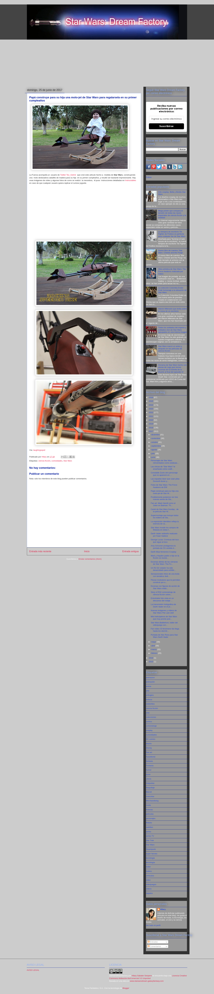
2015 (151, 661)
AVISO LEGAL (33, 970)
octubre (154, 442)
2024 (151, 405)
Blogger (126, 988)
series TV (150, 836)
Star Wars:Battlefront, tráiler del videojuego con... (164, 624)
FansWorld (150, 757)
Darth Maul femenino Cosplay (163, 552)
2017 (151, 431)
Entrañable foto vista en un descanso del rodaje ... (162, 599)
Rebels (149, 823)
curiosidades (57, 461)
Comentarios (154, 946)
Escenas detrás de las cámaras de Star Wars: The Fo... (164, 563)
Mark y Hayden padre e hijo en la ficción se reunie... (165, 557)
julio (153, 453)
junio (153, 457)
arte (147, 691)
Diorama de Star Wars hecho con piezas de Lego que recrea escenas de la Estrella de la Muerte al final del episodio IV (172, 368)
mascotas (150, 796)
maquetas (150, 783)
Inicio (86, 551)
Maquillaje (150, 787)
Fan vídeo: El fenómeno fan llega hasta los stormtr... (165, 630)
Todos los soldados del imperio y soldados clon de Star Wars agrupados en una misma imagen (172, 329)
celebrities (150, 704)
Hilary (163, 909)
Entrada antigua (130, 551)
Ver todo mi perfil (153, 925)
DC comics (150, 739)
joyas (148, 774)
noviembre (156, 438)
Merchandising (152, 801)
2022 (151, 412)
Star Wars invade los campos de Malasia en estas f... (164, 528)
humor (148, 770)
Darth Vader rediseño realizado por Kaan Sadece (164, 534)
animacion (150, 677)
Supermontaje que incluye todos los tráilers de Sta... (164, 516)
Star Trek (150, 840)
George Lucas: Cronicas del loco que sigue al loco (165, 541)
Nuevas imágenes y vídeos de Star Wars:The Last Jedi (164, 611)
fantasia (149, 761)
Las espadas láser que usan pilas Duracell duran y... (165, 480)
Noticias (149, 809)
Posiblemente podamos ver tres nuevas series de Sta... (164, 498)
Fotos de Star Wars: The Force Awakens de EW (164, 486)
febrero (154, 653)
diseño (149, 743)
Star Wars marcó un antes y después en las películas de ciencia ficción (170, 348)
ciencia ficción (44, 461)
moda (148, 805)
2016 (151, 658)
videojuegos (151, 884)
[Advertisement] (107, 62)
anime (148, 686)
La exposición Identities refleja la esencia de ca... (165, 522)
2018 (151, 427)
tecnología (150, 862)
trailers (149, 871)
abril (153, 646)
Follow (149, 177)
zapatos (149, 893)
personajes (150, 818)
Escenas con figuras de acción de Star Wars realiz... (165, 587)
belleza (149, 699)
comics (149, 721)
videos (149, 889)
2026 (151, 397)
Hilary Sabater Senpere (142, 976)
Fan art (149, 752)
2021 (151, 416)
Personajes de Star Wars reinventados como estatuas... (165, 461)
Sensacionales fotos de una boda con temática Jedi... (165, 575)
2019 (151, 424)
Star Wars (67, 461)
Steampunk (151, 849)
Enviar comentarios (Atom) (90, 559)
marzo (154, 649)
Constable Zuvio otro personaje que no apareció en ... (164, 474)
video (148, 880)
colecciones (151, 717)
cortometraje (151, 726)
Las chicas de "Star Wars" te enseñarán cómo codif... (163, 467)
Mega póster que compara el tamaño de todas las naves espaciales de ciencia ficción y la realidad (172, 214)
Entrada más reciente (40, 551)
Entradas (153, 942)
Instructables (130, 180)
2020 (151, 420)
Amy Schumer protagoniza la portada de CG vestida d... (163, 547)
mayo (153, 642)
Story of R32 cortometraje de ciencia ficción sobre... (163, 593)
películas (150, 814)
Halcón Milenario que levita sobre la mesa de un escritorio (172, 310)
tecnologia (150, 858)
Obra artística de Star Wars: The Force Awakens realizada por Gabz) (172, 271)
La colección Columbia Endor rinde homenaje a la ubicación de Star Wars (172, 290)
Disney (149, 748)
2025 (151, 401)
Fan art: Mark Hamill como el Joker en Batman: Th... (163, 504)
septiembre (156, 446)
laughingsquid (39, 450)
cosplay (149, 730)
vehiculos (150, 876)
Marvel (149, 792)
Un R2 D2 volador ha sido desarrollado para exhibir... (163, 569)
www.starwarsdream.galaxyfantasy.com (147, 981)
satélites (149, 827)
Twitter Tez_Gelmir (68, 175)
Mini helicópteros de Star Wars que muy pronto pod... (164, 617)
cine (148, 713)
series (148, 832)
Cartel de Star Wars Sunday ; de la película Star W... (164, 510)
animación (150, 682)
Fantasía (150, 765)
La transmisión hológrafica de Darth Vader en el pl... (163, 605)
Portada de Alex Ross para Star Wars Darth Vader (164, 636)
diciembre (155, 434)
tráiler (148, 867)
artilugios (150, 695)
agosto (154, 450)
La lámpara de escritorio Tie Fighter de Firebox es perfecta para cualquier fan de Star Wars (171, 234)
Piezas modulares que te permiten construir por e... (165, 581)
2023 (151, 409)
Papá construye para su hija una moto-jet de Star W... (164, 492)
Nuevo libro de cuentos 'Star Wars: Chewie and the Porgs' (170, 251)
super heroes (151, 854)
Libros (148, 779)
